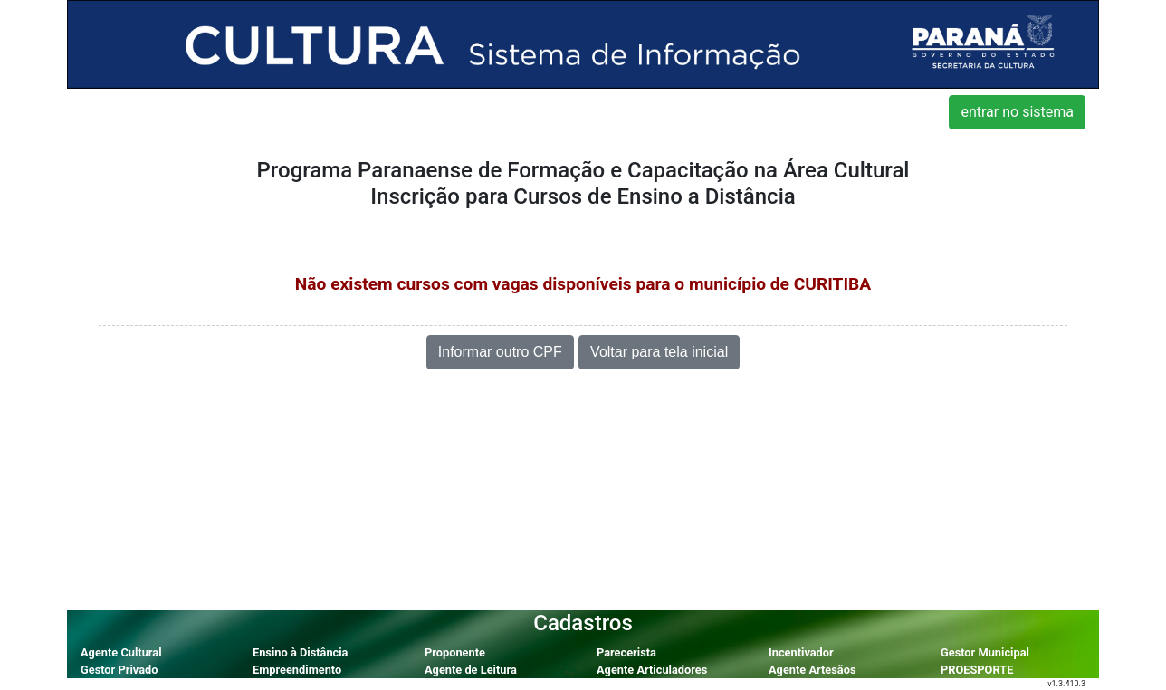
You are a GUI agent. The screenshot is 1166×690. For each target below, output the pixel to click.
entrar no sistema (1017, 111)
